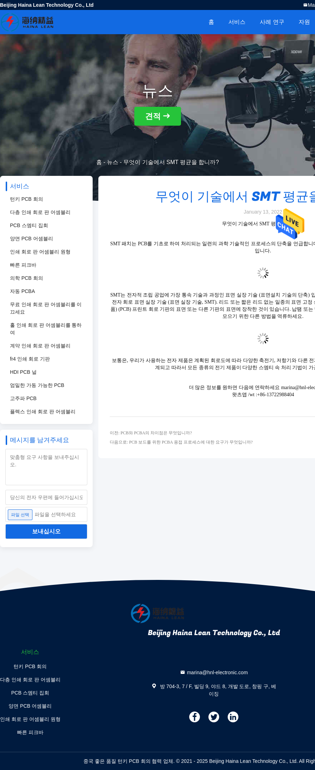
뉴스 (112, 162)
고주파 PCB (23, 398)
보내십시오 (46, 531)
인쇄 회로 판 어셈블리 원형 (40, 252)
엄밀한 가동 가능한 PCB (37, 385)
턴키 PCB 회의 (26, 199)
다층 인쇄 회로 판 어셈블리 (40, 212)
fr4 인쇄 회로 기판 (30, 359)
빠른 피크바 (23, 265)
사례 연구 (272, 22)
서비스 (237, 22)
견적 (153, 116)
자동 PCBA (22, 291)
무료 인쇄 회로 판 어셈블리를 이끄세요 (46, 308)
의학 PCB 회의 (26, 278)
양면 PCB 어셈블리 (31, 238)
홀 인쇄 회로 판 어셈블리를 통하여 (46, 328)
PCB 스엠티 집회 (29, 225)
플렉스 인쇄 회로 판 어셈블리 (43, 411)
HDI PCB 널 (23, 372)
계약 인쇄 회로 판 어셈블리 (40, 346)
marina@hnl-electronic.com (217, 672)
